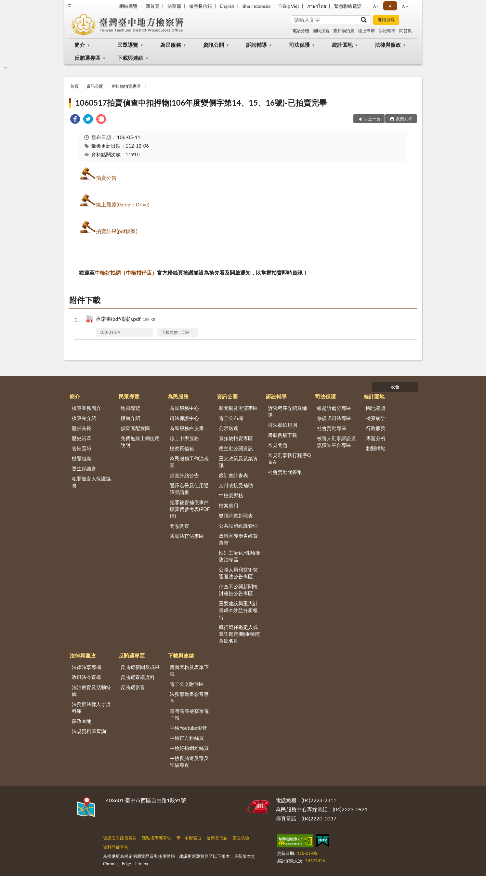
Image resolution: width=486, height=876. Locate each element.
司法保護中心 (184, 418)
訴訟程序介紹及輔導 (287, 411)
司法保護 (299, 45)
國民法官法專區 (187, 536)
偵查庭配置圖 (135, 428)
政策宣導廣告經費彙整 (238, 539)
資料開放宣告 (115, 847)
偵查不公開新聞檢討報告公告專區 (238, 589)
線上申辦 (366, 30)
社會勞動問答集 (285, 472)
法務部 (174, 6)
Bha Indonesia (257, 6)
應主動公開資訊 (236, 448)
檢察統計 (376, 418)
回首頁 (152, 6)
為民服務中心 (184, 408)
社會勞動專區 (331, 428)
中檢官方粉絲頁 (187, 738)
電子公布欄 (231, 418)
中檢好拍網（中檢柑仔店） (126, 272)
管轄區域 (81, 448)
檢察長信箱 (200, 6)
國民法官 (321, 30)
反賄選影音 (133, 687)
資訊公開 (213, 45)
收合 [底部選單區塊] (395, 386)
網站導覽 (128, 6)
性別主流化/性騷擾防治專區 (239, 556)
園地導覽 (376, 408)
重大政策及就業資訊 (238, 461)
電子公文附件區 (187, 684)
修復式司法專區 (334, 418)
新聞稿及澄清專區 (238, 408)
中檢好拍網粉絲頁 (189, 748)
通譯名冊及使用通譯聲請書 (189, 488)
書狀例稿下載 (282, 435)
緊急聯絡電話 (347, 6)
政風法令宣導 (86, 677)
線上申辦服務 (184, 438)
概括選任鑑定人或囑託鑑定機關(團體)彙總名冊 (239, 634)
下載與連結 (130, 58)
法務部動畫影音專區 (189, 697)
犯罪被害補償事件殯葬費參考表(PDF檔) (190, 509)
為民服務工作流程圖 (189, 461)
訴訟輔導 (387, 30)
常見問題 (277, 445)
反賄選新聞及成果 (140, 667)
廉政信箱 (240, 838)
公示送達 (228, 428)
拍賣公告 (106, 178)
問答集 (405, 30)
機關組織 (81, 458)
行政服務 (376, 428)
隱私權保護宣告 (156, 838)
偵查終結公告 (184, 475)
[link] (75, 119)
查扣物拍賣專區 (126, 86)
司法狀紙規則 (282, 425)
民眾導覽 (127, 45)
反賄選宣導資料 (138, 677)
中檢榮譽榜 (231, 495)
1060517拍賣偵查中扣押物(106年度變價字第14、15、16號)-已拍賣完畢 (201, 102)
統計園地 (342, 45)
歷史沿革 (81, 438)
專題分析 (376, 438)
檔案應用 (228, 505)
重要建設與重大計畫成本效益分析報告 (238, 610)
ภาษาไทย (316, 6)
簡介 (79, 45)
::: (69, 4)
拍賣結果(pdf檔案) (117, 231)
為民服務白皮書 (187, 428)
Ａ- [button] (375, 6)
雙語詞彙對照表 (236, 515)
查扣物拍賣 (343, 30)
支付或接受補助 (236, 485)
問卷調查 (179, 526)
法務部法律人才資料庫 (91, 707)
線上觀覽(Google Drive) (123, 204)
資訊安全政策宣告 (120, 838)
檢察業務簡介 (86, 408)
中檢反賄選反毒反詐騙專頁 (189, 761)
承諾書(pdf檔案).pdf (126, 319)
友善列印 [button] (404, 118)
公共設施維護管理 (238, 526)
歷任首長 (81, 428)
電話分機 (300, 30)
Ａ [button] (390, 6)
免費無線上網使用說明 (140, 441)
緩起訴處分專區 (334, 408)
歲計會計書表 (233, 475)
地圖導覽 (130, 408)
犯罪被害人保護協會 (91, 482)
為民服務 (170, 45)
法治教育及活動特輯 (91, 690)
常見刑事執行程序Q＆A (289, 458)
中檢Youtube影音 (188, 728)
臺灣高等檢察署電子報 (189, 714)
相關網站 (376, 448)
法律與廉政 (388, 45)
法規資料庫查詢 (89, 731)
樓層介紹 (130, 418)
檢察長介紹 (84, 418)
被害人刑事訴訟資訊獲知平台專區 (336, 441)
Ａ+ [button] (404, 6)
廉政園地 (81, 721)
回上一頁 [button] (371, 118)
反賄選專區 (87, 58)
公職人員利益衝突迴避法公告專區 (238, 573)
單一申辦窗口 (189, 838)
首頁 (74, 86)
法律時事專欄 (86, 667)
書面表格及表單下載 (189, 670)
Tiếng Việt (289, 6)
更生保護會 (84, 468)
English (227, 6)
